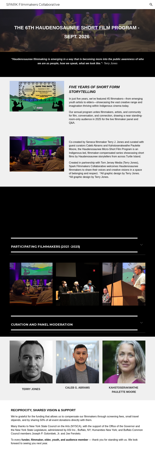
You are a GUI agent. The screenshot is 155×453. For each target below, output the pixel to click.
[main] (78, 30)
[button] (151, 4)
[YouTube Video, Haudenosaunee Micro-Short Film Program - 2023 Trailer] (112, 209)
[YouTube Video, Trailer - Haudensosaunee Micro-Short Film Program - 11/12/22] (43, 209)
